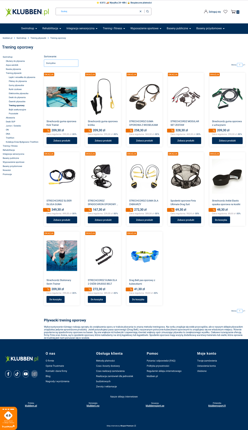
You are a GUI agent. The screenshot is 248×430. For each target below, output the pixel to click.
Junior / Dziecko (13, 126)
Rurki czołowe (15, 89)
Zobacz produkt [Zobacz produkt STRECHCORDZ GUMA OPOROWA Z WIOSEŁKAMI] (144, 140)
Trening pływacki (38, 38)
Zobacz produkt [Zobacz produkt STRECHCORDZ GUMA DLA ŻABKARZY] (144, 220)
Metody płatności (105, 360)
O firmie (50, 360)
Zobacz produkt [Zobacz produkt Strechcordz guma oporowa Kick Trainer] (61, 140)
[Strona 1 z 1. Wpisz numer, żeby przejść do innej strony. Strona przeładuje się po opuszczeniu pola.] (239, 65)
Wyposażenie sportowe (13, 162)
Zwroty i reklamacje (106, 386)
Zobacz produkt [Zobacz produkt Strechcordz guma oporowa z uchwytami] (227, 140)
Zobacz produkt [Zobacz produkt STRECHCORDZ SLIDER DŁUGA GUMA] (61, 220)
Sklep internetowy (120, 426)
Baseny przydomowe (12, 166)
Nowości (7, 170)
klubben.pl (7, 38)
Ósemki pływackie (17, 101)
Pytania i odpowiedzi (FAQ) (161, 360)
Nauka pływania (13, 69)
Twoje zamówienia (207, 360)
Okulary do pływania (15, 61)
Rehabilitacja (9, 150)
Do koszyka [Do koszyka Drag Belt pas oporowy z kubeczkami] (138, 299)
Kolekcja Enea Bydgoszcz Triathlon (22, 142)
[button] (147, 11)
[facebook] (8, 374)
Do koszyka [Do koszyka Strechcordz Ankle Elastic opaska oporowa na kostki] (221, 220)
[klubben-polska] (22, 359)
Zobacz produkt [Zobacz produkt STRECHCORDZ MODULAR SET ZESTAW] (186, 140)
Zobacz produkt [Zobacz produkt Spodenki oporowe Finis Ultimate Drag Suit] (186, 220)
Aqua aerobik (12, 65)
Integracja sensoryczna (13, 154)
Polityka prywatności (158, 365)
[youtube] (26, 374)
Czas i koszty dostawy (108, 365)
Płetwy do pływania (18, 81)
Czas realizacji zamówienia (110, 371)
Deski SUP (10, 121)
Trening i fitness (10, 146)
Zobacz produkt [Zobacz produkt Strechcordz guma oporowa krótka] (103, 140)
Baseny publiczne (11, 158)
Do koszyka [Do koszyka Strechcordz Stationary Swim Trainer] (55, 299)
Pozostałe (13, 113)
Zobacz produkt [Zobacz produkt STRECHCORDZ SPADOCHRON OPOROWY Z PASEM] (103, 220)
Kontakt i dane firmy (56, 371)
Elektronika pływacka (18, 93)
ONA (8, 134)
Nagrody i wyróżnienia (57, 381)
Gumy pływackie (16, 85)
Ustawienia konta (206, 365)
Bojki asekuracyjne (17, 109)
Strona (233, 65)
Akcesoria (10, 117)
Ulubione (201, 371)
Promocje (7, 174)
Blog (48, 376)
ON (7, 130)
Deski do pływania (17, 97)
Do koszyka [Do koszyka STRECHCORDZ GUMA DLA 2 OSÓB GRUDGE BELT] (97, 299)
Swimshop (21, 38)
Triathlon (10, 138)
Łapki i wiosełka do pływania (22, 77)
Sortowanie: (50, 56)
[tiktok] (17, 374)
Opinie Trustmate (55, 365)
